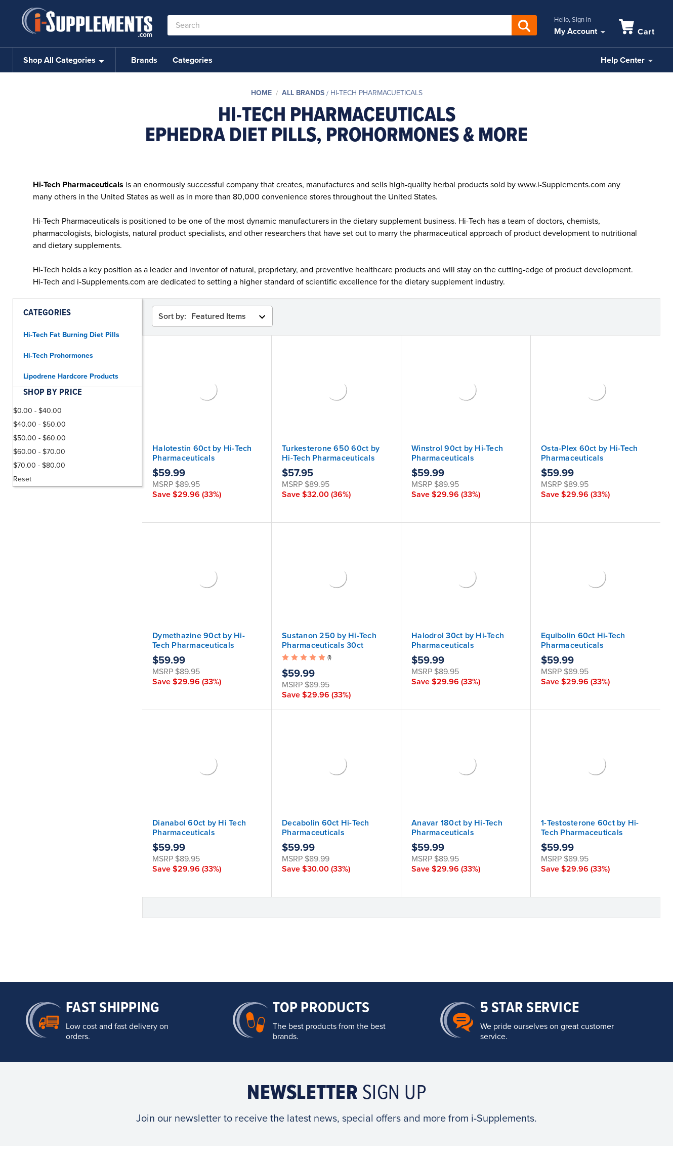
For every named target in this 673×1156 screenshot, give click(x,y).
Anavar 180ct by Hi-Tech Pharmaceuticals (456, 828)
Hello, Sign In (572, 19)
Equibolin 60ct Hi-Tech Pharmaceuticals (583, 640)
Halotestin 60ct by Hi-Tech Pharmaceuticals (202, 453)
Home (261, 93)
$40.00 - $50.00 (39, 424)
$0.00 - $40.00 (37, 410)
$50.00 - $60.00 (39, 438)
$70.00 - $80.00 (39, 465)
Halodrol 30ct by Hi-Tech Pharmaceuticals (457, 640)
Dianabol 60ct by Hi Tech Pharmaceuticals (199, 828)
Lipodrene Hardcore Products (70, 376)
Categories (193, 60)
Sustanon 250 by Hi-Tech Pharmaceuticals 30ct (329, 640)
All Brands (303, 93)
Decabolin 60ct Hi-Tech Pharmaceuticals (325, 828)
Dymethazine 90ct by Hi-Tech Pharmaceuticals (198, 640)
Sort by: (172, 316)
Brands (144, 60)
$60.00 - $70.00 (39, 451)
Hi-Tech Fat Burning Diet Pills (71, 335)
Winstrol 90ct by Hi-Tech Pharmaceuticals (457, 453)
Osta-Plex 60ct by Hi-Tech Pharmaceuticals (589, 453)
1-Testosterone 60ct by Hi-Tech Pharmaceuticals (590, 828)
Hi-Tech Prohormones (58, 355)
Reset (22, 479)
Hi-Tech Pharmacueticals (376, 93)
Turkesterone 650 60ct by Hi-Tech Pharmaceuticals (331, 453)
